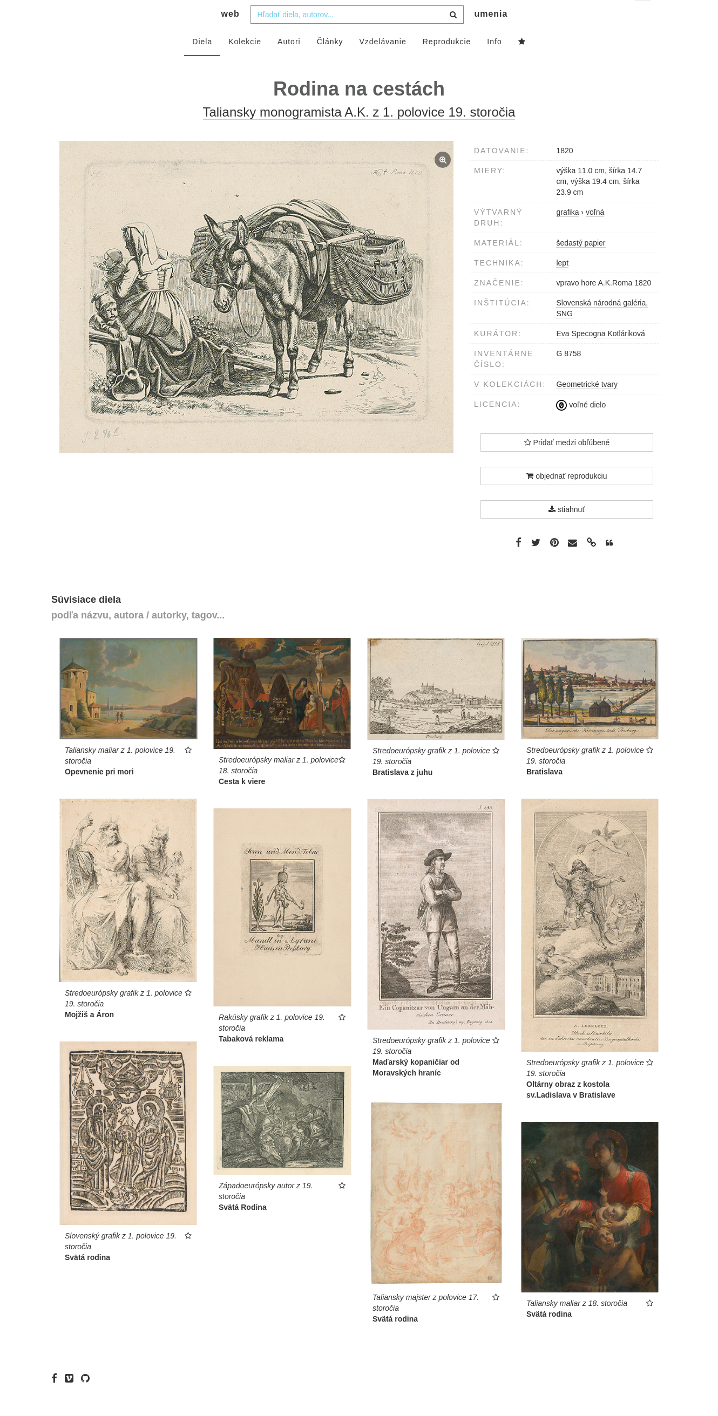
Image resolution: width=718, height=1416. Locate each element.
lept (562, 284)
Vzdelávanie (382, 63)
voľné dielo (581, 426)
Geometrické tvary (587, 405)
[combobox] (357, 36)
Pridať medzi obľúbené (567, 464)
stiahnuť (566, 531)
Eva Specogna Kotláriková (600, 355)
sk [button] (644, 16)
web (230, 35)
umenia (490, 35)
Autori (289, 63)
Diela (202, 63)
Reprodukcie (447, 63)
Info (494, 63)
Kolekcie (244, 63)
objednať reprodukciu (566, 497)
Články (330, 63)
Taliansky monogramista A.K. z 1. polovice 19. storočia (359, 133)
